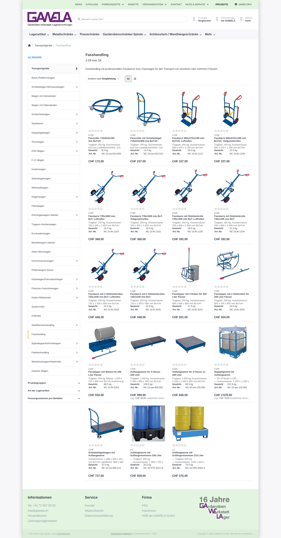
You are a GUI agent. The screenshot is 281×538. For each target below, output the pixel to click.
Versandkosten (63, 533)
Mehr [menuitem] (208, 34)
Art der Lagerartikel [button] (38, 390)
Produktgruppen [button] (37, 383)
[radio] (128, 78)
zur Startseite (35, 57)
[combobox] (130, 19)
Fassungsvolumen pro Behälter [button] (45, 398)
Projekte (222, 4)
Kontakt (176, 4)
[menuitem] (78, 4)
